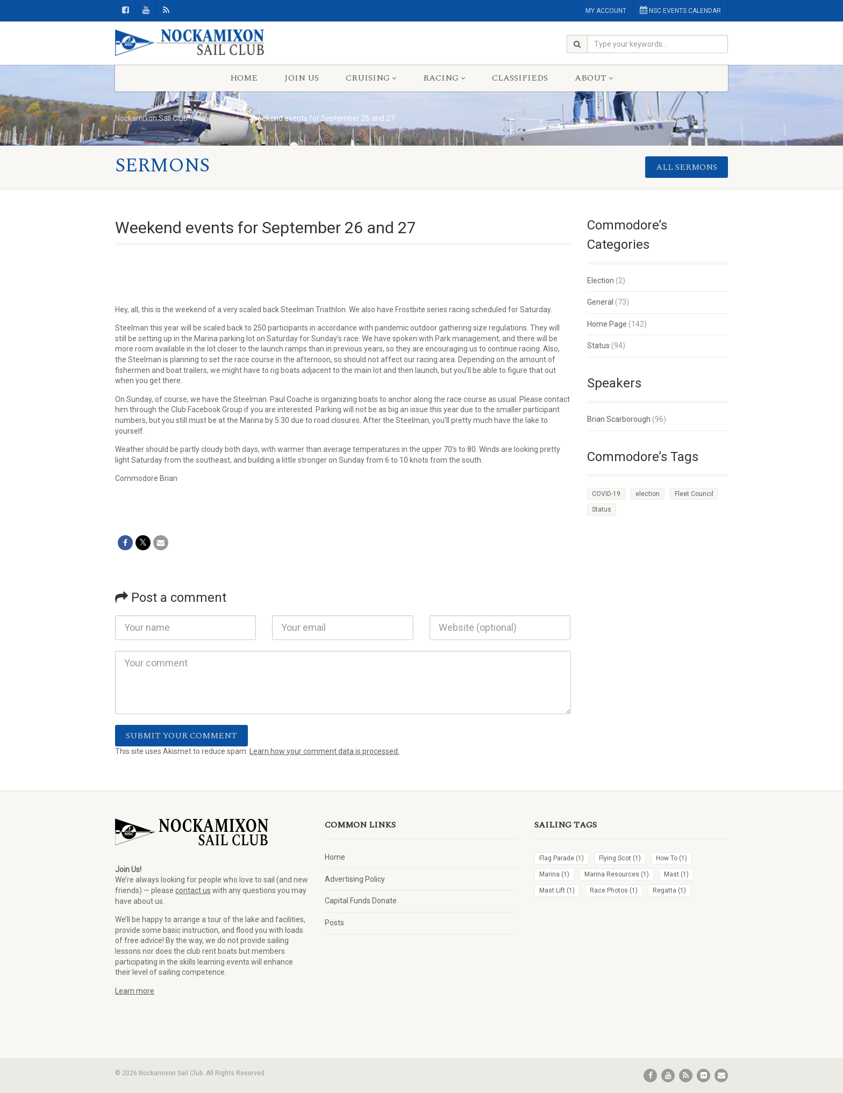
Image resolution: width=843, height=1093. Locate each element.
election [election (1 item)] (647, 494)
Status (598, 345)
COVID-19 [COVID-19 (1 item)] (606, 494)
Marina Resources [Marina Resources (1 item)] (616, 874)
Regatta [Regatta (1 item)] (669, 890)
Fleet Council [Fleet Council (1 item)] (694, 494)
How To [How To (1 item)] (671, 858)
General (600, 302)
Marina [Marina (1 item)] (554, 874)
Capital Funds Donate (361, 900)
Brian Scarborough (619, 419)
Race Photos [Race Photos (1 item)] (614, 890)
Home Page (607, 324)
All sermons (686, 167)
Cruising (371, 77)
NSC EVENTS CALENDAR (680, 10)
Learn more (134, 991)
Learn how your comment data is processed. (324, 751)
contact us (193, 890)
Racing (444, 77)
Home (244, 77)
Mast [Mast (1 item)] (676, 874)
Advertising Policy (355, 879)
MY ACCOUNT (605, 11)
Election (600, 280)
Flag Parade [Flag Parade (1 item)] (561, 858)
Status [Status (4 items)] (601, 509)
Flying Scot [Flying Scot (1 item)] (620, 858)
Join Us (301, 77)
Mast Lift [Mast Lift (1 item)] (557, 890)
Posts (334, 922)
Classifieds (520, 77)
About (594, 77)
